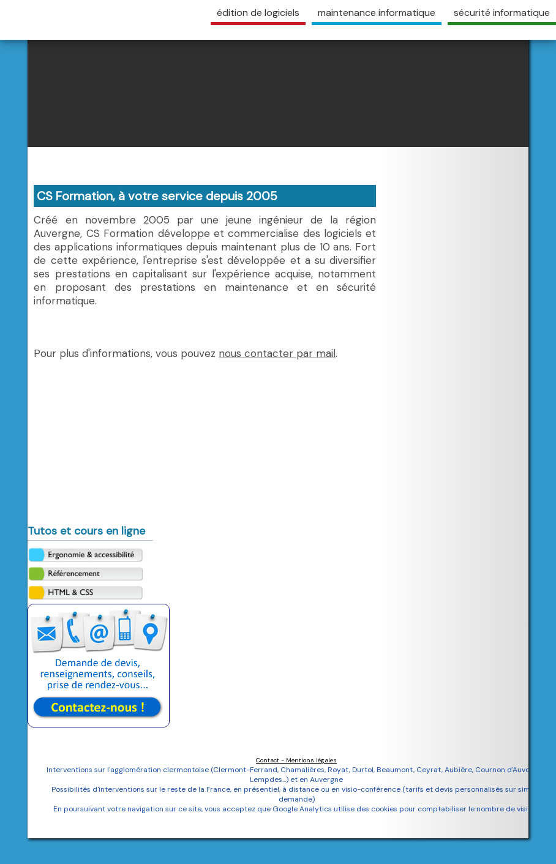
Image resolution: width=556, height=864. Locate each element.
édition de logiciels (258, 12)
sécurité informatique (502, 12)
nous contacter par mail (277, 353)
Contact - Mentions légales (296, 760)
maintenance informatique (376, 12)
